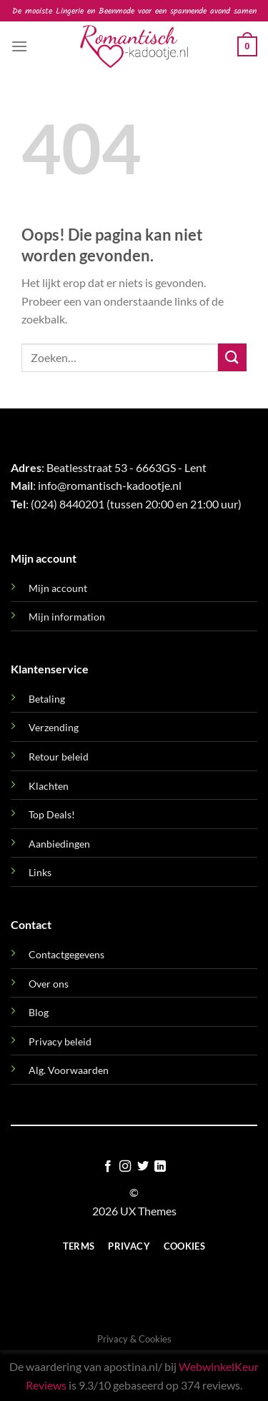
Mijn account (58, 588)
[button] (19, 46)
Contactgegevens (66, 954)
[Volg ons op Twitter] (143, 1166)
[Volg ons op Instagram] (125, 1166)
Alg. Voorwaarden (69, 1070)
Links (40, 872)
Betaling (47, 699)
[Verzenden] (232, 357)
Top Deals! (52, 814)
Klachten (49, 786)
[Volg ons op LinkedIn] (160, 1166)
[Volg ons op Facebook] (108, 1166)
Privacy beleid (60, 1041)
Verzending (54, 727)
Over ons (49, 984)
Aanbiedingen (59, 844)
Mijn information (67, 617)
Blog (39, 1012)
